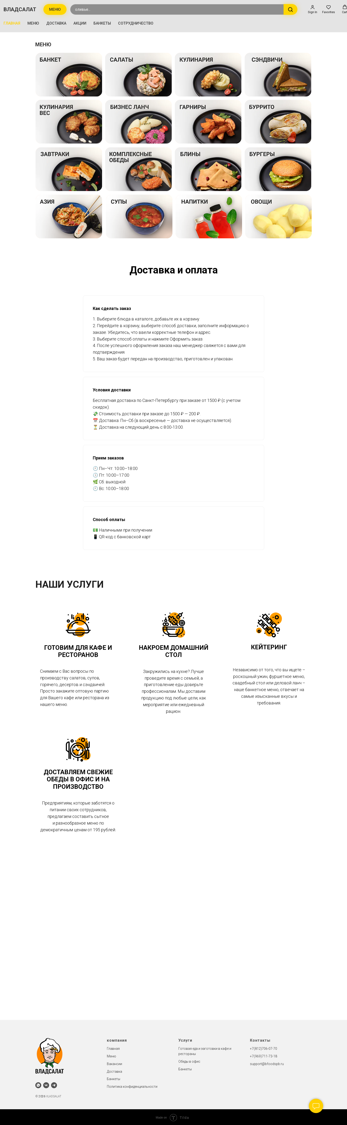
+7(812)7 (257, 1048)
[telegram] (54, 1084)
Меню (111, 1055)
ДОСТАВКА (56, 23)
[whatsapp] (38, 1084)
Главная (113, 1048)
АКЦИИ (79, 23)
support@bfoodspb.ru (267, 1063)
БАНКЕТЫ (102, 23)
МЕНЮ (33, 23)
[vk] (46, 1084)
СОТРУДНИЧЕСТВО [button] (135, 23)
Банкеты (113, 1078)
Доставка (114, 1070)
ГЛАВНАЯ (12, 23)
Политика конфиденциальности (132, 1085)
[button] (312, 8)
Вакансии (114, 1063)
